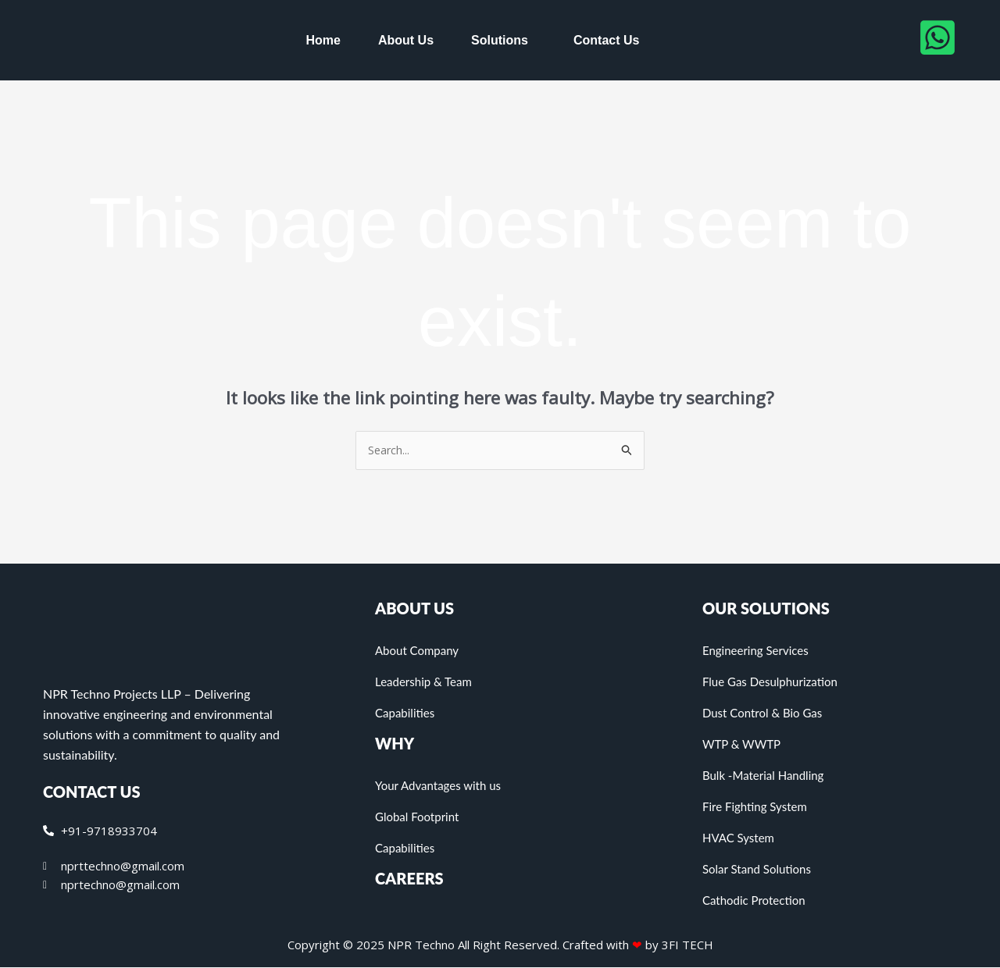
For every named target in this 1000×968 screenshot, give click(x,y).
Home (323, 40)
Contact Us (606, 40)
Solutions (499, 40)
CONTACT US (91, 792)
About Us (406, 40)
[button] (503, 41)
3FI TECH (687, 945)
